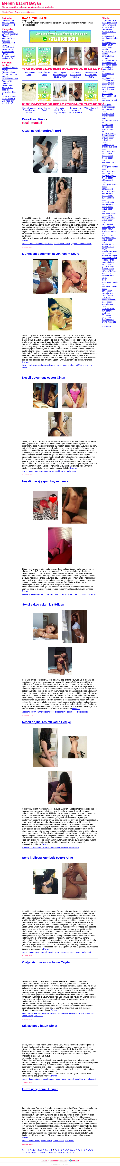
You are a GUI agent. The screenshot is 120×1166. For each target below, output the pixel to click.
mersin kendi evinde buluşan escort (37, 244)
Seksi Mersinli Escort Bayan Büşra (91, 74)
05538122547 (93, 68)
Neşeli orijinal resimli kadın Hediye (46, 722)
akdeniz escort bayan (77, 594)
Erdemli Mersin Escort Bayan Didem (29, 110)
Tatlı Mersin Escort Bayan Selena (75, 74)
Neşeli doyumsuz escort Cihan (43, 377)
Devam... (26, 240)
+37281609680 (32, 68)
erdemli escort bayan (77, 1079)
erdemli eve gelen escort (67, 712)
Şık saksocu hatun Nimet (39, 1025)
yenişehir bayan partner (32, 712)
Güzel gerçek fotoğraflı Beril (42, 130)
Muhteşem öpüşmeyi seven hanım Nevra (50, 253)
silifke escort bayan (62, 244)
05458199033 (62, 68)
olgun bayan (76, 244)
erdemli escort (49, 712)
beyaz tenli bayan (30, 365)
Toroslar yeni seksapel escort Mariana (75, 110)
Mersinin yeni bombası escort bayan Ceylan (60, 74)
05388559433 (31, 104)
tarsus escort (58, 1141)
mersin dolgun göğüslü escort (75, 365)
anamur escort (47, 471)
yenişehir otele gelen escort (50, 365)
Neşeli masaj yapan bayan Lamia (45, 481)
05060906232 (78, 68)
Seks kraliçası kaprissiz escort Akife (47, 857)
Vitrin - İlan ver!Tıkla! (29, 73)
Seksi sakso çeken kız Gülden (43, 604)
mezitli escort (60, 471)
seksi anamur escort (31, 847)
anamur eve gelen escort (33, 1013)
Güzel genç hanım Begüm (40, 1089)
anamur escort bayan (57, 1079)
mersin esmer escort (31, 952)
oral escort (87, 244)
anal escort (74, 847)
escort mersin (46, 1141)
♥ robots (63, 1160)
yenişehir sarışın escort (57, 594)
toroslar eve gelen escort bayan (67, 952)
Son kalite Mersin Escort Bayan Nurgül (60, 110)
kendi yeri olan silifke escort (56, 1013)
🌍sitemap (74, 1160)
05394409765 (78, 104)
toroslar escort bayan (49, 847)
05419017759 (62, 104)
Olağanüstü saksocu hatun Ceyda (46, 962)
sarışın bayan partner (31, 471)
